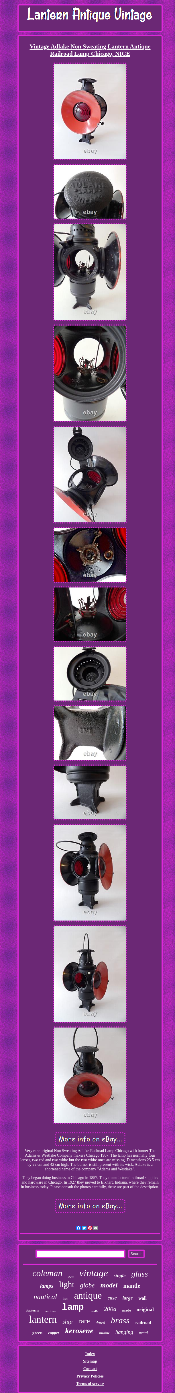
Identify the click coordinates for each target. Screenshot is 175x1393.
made (126, 1310)
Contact (90, 1369)
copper (53, 1333)
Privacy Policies (89, 1376)
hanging (124, 1332)
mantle (131, 1286)
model (108, 1285)
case (112, 1298)
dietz (71, 1277)
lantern (43, 1319)
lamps (46, 1286)
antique (88, 1295)
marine (104, 1333)
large (128, 1298)
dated (100, 1322)
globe (87, 1285)
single (120, 1275)
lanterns (32, 1310)
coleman (47, 1273)
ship (67, 1321)
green (37, 1332)
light (66, 1284)
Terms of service (90, 1384)
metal (143, 1333)
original (145, 1309)
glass (139, 1273)
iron (65, 1299)
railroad (143, 1322)
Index (90, 1354)
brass (120, 1320)
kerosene (79, 1330)
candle (94, 1311)
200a (110, 1308)
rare (84, 1321)
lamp (73, 1307)
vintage (93, 1273)
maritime (50, 1311)
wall (142, 1298)
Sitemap (90, 1361)
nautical (45, 1297)
